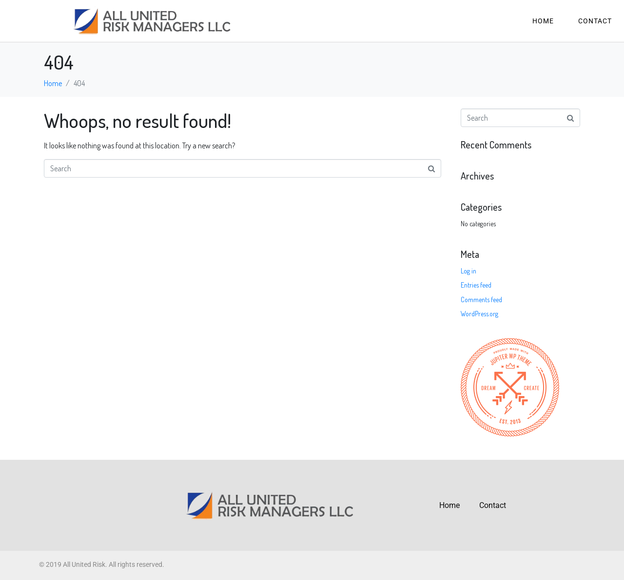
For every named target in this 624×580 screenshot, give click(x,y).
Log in (468, 271)
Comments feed (481, 299)
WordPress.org (479, 313)
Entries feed (476, 285)
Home (543, 21)
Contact (595, 21)
